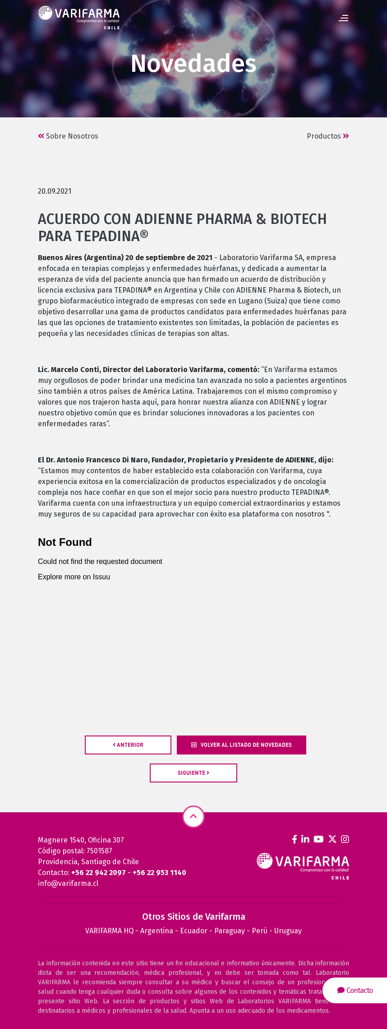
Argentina (156, 931)
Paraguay (229, 931)
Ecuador (193, 931)
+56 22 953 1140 (159, 872)
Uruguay (288, 931)
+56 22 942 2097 (98, 872)
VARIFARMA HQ (109, 931)
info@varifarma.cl (68, 883)
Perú (259, 931)
